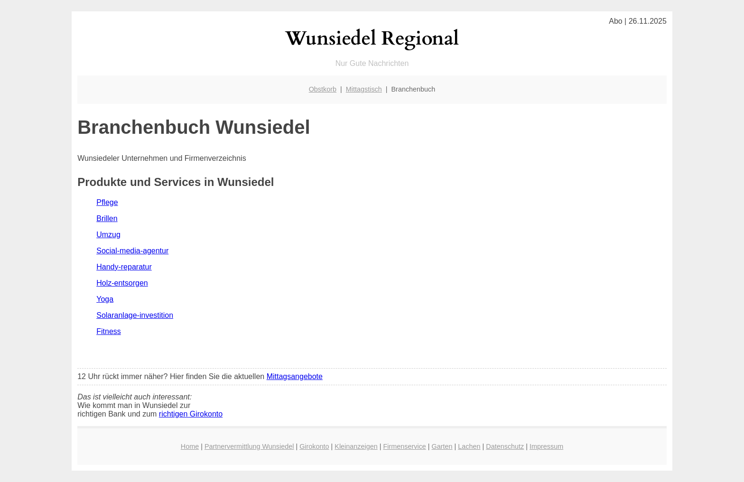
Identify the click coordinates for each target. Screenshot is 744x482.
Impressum (546, 446)
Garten (442, 446)
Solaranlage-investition (134, 315)
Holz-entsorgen (122, 283)
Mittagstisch (364, 89)
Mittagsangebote (295, 376)
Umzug (108, 235)
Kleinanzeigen (356, 446)
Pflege (107, 202)
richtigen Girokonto (191, 414)
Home (190, 446)
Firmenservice (404, 446)
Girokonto (314, 446)
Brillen (106, 218)
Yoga (104, 299)
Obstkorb (322, 89)
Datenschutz (505, 446)
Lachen (469, 446)
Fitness (108, 331)
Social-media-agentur (132, 251)
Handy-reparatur (124, 267)
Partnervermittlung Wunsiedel (249, 446)
